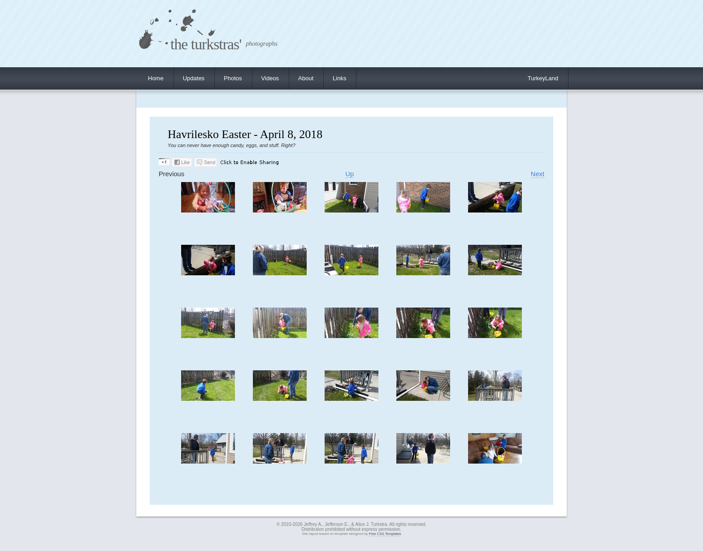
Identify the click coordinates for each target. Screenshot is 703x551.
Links (339, 78)
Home (156, 78)
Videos (270, 78)
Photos (233, 78)
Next (537, 174)
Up (349, 174)
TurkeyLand (543, 78)
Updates (193, 78)
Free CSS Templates (385, 534)
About (305, 78)
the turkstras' (205, 44)
